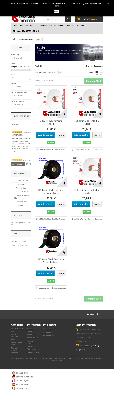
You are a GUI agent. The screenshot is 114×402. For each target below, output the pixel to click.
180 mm (18, 104)
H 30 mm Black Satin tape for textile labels (51, 191)
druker (15, 241)
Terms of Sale (20, 188)
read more (15, 126)
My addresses (48, 332)
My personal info (49, 335)
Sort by (38, 72)
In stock (18, 58)
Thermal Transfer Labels (51, 25)
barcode (15, 245)
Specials (18, 215)
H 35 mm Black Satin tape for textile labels (51, 261)
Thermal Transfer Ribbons (26, 31)
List (101, 72)
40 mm (18, 95)
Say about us (21, 116)
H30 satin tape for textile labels (51, 122)
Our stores (19, 206)
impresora (25, 241)
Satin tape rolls (42, 51)
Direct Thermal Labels (24, 25)
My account (49, 324)
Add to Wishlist (44, 150)
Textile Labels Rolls (76, 25)
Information (20, 173)
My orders (47, 329)
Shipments (19, 184)
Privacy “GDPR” (21, 192)
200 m (17, 87)
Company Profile (21, 180)
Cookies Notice (21, 202)
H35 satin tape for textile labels (86, 122)
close (56, 11)
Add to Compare (59, 150)
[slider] (17, 133)
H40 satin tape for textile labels (86, 191)
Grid (97, 72)
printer (24, 245)
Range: (14, 67)
